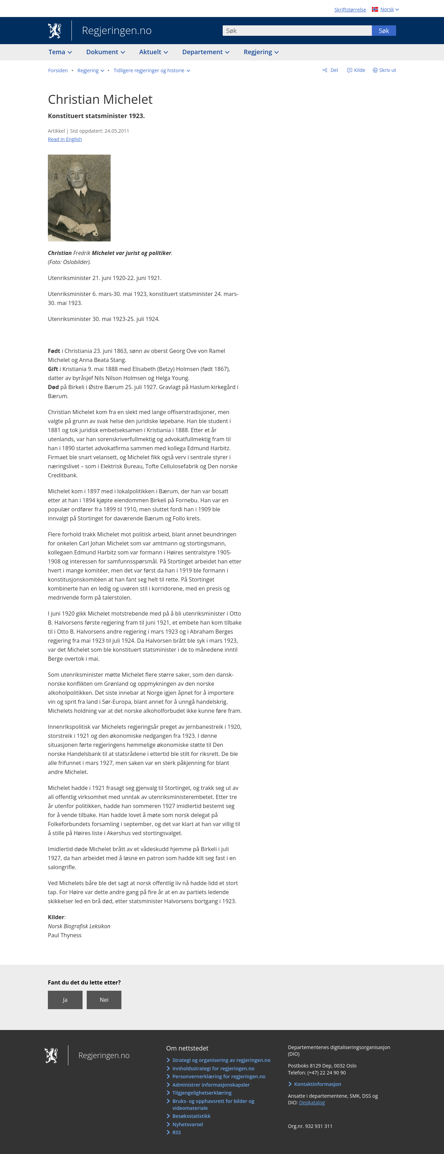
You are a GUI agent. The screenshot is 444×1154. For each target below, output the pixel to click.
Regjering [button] (259, 52)
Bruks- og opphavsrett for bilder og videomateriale (213, 1104)
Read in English (65, 139)
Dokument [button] (103, 52)
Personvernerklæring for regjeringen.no (218, 1076)
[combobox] (297, 30)
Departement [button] (203, 52)
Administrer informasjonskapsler (211, 1084)
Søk (384, 30)
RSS (176, 1132)
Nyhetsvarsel (187, 1124)
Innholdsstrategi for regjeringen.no (213, 1068)
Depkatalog (312, 1102)
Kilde (359, 70)
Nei (104, 1000)
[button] (90, 70)
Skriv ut (387, 70)
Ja (65, 1000)
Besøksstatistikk (191, 1116)
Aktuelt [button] (151, 52)
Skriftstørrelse (350, 9)
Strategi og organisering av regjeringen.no (221, 1060)
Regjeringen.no (111, 31)
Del (333, 70)
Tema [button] (58, 52)
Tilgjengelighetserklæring (201, 1092)
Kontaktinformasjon (317, 1084)
